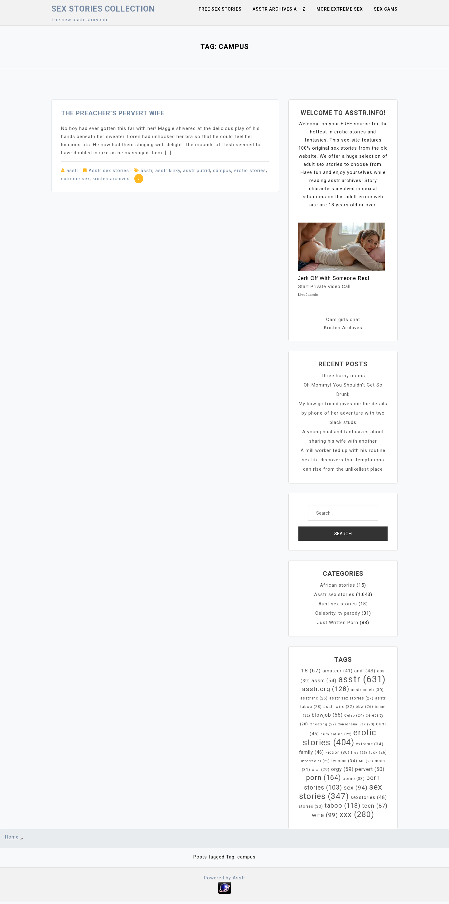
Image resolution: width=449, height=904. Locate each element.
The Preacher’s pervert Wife (112, 113)
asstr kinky (167, 170)
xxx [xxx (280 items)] (357, 814)
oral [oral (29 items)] (321, 769)
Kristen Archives (343, 327)
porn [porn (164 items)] (323, 777)
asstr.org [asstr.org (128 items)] (325, 689)
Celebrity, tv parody (337, 613)
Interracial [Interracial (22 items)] (315, 761)
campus (222, 170)
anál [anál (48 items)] (364, 671)
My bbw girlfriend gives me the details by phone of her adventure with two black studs (343, 413)
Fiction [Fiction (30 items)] (338, 752)
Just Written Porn (337, 622)
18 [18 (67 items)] (311, 670)
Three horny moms (343, 375)
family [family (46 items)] (311, 752)
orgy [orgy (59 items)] (342, 769)
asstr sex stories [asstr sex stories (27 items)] (351, 698)
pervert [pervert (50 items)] (369, 769)
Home (12, 837)
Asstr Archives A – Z (279, 9)
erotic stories (250, 170)
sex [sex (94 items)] (356, 787)
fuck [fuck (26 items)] (378, 752)
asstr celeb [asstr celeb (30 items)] (367, 689)
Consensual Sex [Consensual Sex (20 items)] (356, 724)
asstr (72, 170)
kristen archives (111, 178)
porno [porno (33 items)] (354, 778)
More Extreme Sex (339, 9)
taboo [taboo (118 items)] (342, 805)
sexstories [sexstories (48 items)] (368, 797)
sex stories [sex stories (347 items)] (340, 791)
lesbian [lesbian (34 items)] (344, 760)
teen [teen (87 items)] (375, 805)
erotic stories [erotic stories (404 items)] (340, 738)
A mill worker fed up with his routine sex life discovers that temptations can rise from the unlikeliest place (343, 460)
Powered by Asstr (224, 878)
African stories (337, 585)
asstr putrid (196, 170)
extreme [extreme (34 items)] (370, 744)
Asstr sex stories (109, 170)
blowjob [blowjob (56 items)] (327, 715)
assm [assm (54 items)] (323, 681)
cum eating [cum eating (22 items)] (336, 734)
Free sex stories (220, 9)
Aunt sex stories (337, 604)
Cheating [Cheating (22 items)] (323, 724)
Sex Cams (386, 9)
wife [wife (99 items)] (325, 815)
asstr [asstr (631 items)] (362, 679)
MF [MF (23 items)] (366, 761)
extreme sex (75, 178)
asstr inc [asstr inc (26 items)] (314, 698)
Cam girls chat (343, 319)
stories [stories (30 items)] (311, 806)
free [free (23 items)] (359, 752)
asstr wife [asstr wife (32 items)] (338, 706)
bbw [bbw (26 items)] (364, 706)
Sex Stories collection (103, 8)
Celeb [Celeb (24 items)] (354, 715)
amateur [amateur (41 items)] (337, 671)
